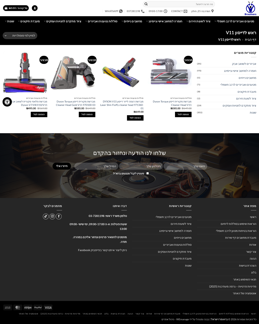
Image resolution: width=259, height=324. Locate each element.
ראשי (253, 217)
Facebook (84, 250)
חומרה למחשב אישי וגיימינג (164, 21)
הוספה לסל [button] (183, 114)
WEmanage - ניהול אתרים (175, 319)
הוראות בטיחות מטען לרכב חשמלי (236, 230)
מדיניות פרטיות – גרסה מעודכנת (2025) (232, 286)
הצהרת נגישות (247, 265)
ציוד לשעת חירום (246, 98)
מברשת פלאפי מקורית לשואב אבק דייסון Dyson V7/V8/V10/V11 (25, 103)
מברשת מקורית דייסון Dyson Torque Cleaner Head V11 (172, 103)
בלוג (253, 272)
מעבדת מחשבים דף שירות (240, 237)
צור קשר (251, 251)
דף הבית (250, 39)
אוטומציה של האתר (244, 293)
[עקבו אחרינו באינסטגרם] (52, 216)
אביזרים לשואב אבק (244, 63)
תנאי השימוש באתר (244, 279)
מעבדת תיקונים (29, 21)
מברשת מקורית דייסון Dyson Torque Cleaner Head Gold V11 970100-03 (75, 103)
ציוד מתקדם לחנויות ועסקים (62, 21)
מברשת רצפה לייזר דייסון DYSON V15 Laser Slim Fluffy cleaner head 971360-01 (122, 105)
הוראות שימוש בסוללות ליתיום (238, 223)
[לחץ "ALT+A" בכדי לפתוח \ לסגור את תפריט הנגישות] (7, 102)
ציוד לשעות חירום (198, 21)
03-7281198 (96, 215)
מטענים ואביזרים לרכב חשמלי (234, 21)
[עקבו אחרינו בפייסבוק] (59, 216)
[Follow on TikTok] (46, 216)
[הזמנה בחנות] (20, 35)
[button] (35, 8)
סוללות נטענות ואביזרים (101, 21)
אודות (252, 244)
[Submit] (146, 4)
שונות (9, 21)
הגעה (253, 258)
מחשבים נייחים (131, 21)
